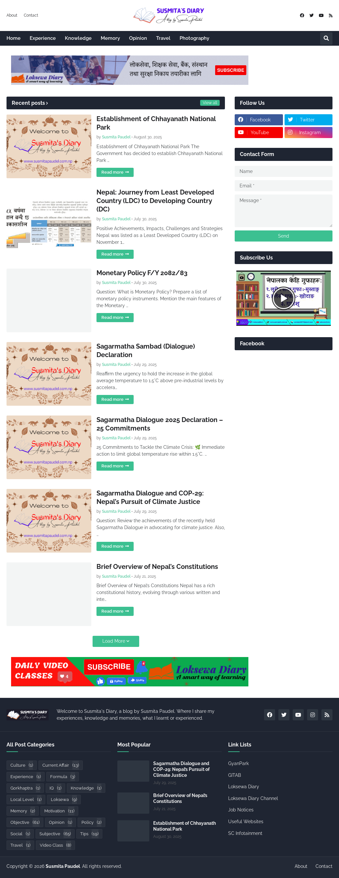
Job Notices (241, 809)
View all (210, 103)
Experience (25, 776)
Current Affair (60, 765)
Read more (112, 172)
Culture (21, 765)
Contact (31, 15)
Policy (91, 822)
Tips (89, 833)
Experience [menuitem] (43, 38)
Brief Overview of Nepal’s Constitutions (157, 567)
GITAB (234, 775)
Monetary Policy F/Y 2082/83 (141, 273)
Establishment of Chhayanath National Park (155, 123)
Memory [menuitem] (110, 38)
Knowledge (86, 788)
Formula (62, 776)
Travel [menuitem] (163, 38)
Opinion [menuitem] (138, 38)
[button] (326, 38)
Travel (20, 845)
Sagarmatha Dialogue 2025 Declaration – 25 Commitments (159, 424)
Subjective (55, 833)
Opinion (60, 822)
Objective (24, 822)
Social (20, 833)
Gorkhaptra (25, 788)
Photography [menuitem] (194, 38)
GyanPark (238, 763)
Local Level (25, 799)
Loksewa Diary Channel (253, 798)
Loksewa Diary (243, 786)
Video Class (55, 845)
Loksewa (64, 799)
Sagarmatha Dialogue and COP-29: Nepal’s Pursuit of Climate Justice (150, 497)
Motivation (59, 811)
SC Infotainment (245, 833)
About (12, 15)
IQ (55, 788)
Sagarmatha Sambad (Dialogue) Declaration (145, 350)
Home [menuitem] (14, 38)
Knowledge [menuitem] (78, 38)
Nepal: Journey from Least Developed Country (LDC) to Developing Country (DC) (155, 200)
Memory (22, 811)
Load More (113, 641)
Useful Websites (245, 821)
